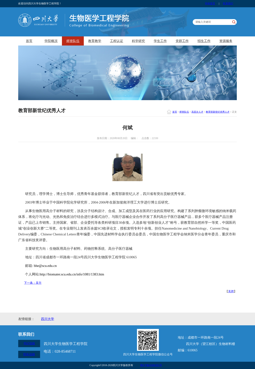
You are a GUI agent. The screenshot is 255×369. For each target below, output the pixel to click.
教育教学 (94, 41)
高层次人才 (197, 111)
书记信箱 (29, 343)
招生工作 (204, 41)
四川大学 (47, 319)
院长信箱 (29, 354)
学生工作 (160, 41)
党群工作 (182, 41)
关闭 (231, 291)
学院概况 (51, 41)
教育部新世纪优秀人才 (218, 111)
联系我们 (228, 3)
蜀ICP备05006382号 (151, 365)
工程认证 (116, 41)
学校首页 (210, 3)
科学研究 (138, 41)
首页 (29, 41)
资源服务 (225, 41)
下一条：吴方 (33, 282)
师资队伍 (72, 41)
